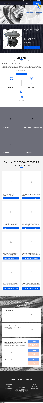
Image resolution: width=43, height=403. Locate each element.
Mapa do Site (34, 386)
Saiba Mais (21, 74)
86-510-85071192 (37, 0)
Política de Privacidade (34, 388)
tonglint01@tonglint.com (27, 0)
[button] (5, 14)
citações (37, 3)
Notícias (34, 384)
